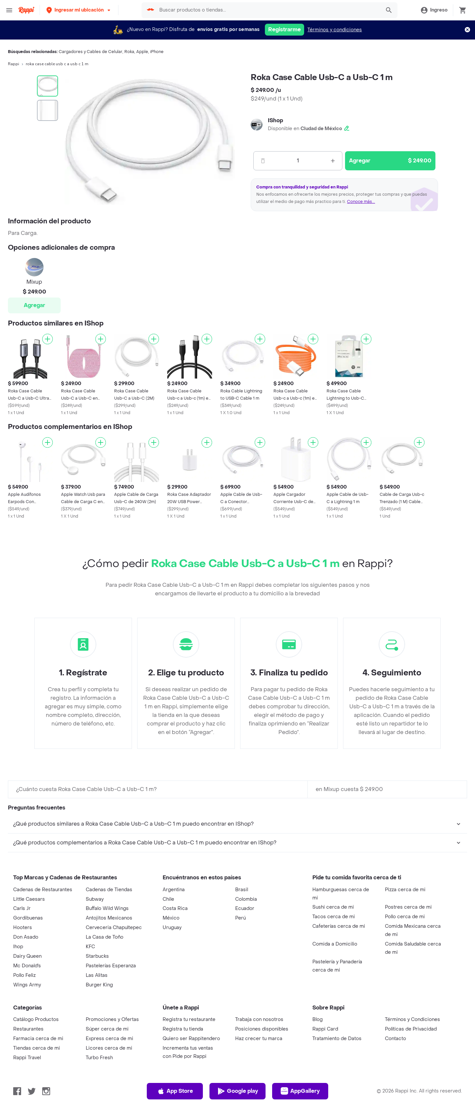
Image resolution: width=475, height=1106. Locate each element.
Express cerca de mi (109, 1038)
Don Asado (25, 937)
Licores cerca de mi (109, 1048)
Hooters (22, 927)
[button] (79, 10)
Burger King (99, 985)
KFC (90, 947)
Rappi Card (325, 1029)
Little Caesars (29, 899)
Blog (317, 1019)
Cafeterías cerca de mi (338, 926)
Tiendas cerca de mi (36, 1048)
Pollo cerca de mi (405, 917)
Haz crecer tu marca (258, 1038)
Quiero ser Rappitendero (191, 1038)
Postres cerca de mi (408, 907)
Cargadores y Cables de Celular (90, 51)
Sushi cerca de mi (333, 907)
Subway (95, 899)
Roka (129, 51)
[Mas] (332, 160)
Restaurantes (28, 1029)
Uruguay (172, 927)
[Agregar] (47, 339)
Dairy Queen (27, 956)
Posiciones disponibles (261, 1029)
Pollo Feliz (24, 975)
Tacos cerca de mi (333, 917)
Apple (142, 51)
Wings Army (27, 985)
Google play (237, 1091)
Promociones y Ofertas (112, 1019)
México (171, 918)
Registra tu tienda (183, 1029)
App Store (175, 1091)
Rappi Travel (27, 1058)
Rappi (13, 64)
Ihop (18, 947)
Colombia (246, 899)
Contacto (395, 1038)
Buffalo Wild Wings (107, 908)
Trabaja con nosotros (259, 1019)
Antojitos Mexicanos (109, 918)
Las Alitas (97, 975)
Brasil (241, 890)
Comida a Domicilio (334, 944)
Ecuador (244, 908)
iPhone (157, 51)
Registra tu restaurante (189, 1019)
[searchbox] (267, 10)
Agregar (34, 305)
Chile (168, 899)
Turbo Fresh (99, 1058)
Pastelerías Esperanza (111, 966)
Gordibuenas (28, 918)
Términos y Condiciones (412, 1019)
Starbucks (97, 956)
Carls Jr (22, 908)
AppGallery (300, 1091)
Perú (240, 918)
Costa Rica (175, 908)
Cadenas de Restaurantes (42, 890)
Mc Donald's (27, 966)
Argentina (174, 890)
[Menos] (262, 160)
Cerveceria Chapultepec (114, 927)
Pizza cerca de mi (405, 890)
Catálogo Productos (36, 1019)
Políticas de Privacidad (411, 1029)
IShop (275, 120)
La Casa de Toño (104, 937)
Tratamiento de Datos (337, 1038)
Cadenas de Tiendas (109, 890)
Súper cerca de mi (107, 1029)
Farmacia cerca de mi (38, 1038)
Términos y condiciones (334, 30)
